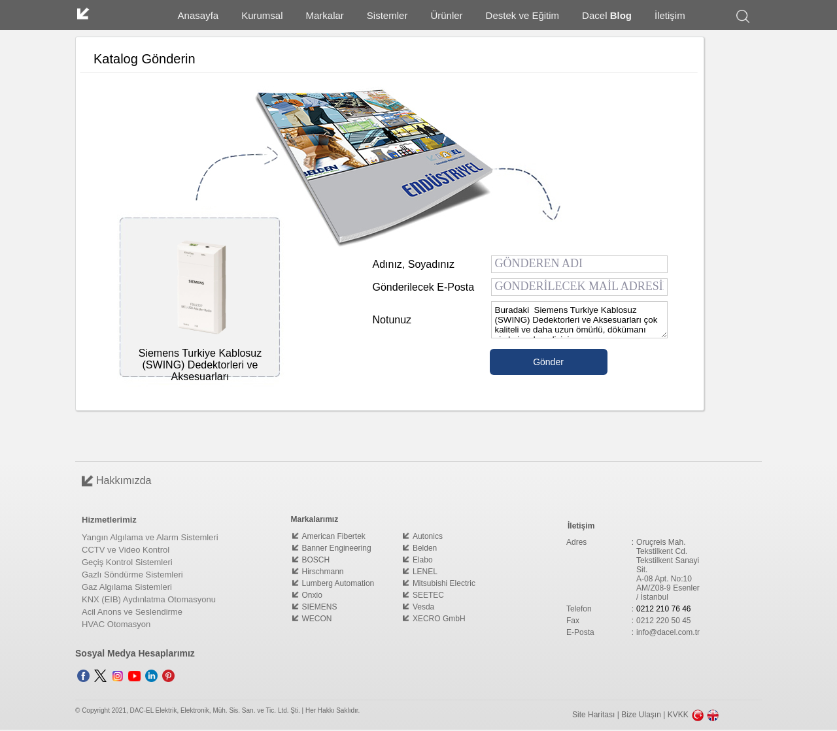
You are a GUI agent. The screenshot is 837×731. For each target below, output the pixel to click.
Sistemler (387, 15)
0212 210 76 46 (663, 608)
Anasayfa (198, 15)
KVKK (678, 714)
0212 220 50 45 (663, 620)
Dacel (607, 15)
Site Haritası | (596, 714)
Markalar (325, 15)
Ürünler (446, 15)
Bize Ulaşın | (644, 714)
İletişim (670, 15)
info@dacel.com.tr (668, 632)
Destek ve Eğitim (523, 15)
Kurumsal (261, 15)
